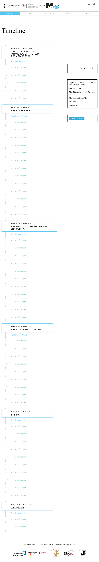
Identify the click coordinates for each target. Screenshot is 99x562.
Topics (30, 13)
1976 (5, 379)
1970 (5, 309)
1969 (5, 302)
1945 (5, 67)
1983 (5, 449)
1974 (5, 364)
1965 (5, 271)
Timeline (10, 13)
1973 (5, 356)
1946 (5, 75)
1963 (5, 256)
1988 (5, 488)
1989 (5, 495)
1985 (5, 465)
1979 (5, 402)
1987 (5, 480)
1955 (5, 168)
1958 (5, 191)
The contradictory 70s (78, 98)
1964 (5, 263)
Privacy (66, 544)
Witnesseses (49, 13)
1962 (5, 248)
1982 (5, 441)
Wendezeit (73, 105)
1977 (5, 387)
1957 (5, 183)
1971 (5, 317)
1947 (5, 83)
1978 (5, 395)
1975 (5, 372)
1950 (5, 130)
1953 (5, 153)
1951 (5, 137)
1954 (5, 160)
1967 (5, 286)
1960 (5, 207)
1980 (5, 426)
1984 (5, 457)
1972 (5, 348)
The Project (89, 13)
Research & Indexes (69, 13)
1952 (5, 145)
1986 (5, 472)
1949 (5, 98)
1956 (5, 176)
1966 (5, 279)
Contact (51, 544)
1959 (5, 199)
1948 (5, 90)
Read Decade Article (19, 61)
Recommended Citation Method (35, 544)
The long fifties (75, 88)
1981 (5, 434)
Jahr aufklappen (19, 67)
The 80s (72, 102)
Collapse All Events (77, 118)
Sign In (72, 544)
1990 (5, 527)
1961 (5, 214)
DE (89, 4)
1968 (5, 294)
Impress (59, 544)
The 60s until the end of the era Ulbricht (82, 93)
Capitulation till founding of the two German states (82, 83)
